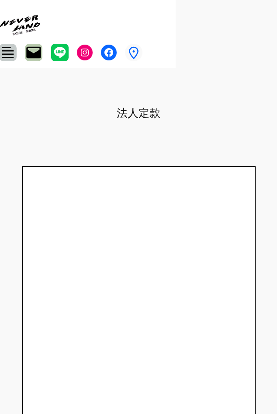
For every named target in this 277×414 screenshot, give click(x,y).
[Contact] (33, 52)
